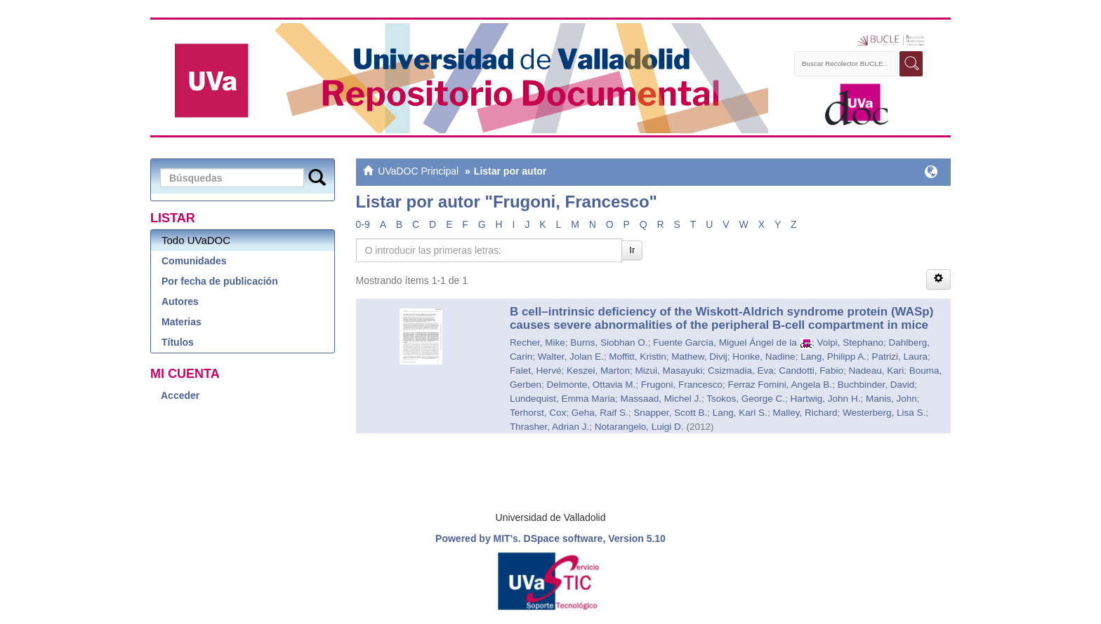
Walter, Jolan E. (571, 356)
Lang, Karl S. (740, 412)
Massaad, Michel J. (660, 398)
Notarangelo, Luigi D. (639, 426)
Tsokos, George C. (745, 398)
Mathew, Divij (699, 356)
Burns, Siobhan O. (608, 342)
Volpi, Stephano (850, 342)
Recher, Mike (537, 342)
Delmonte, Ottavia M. (590, 384)
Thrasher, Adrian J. (549, 426)
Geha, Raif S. (600, 412)
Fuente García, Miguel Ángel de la (725, 342)
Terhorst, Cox (538, 412)
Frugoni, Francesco (682, 384)
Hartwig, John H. (826, 398)
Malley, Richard (804, 412)
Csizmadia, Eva (741, 370)
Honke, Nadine (763, 356)
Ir (632, 250)
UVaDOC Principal (418, 171)
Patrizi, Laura (899, 356)
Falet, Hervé (536, 370)
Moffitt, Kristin (637, 356)
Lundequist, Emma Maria (562, 398)
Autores (180, 301)
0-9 (363, 224)
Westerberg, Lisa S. (884, 412)
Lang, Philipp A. (833, 356)
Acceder (180, 395)
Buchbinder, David (876, 384)
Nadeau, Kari (876, 370)
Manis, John (891, 398)
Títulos (177, 342)
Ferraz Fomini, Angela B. (780, 384)
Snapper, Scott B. (670, 412)
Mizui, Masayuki (668, 370)
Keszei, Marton (598, 370)
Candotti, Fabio (811, 370)
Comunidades (194, 260)
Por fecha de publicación (219, 281)
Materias (181, 321)
